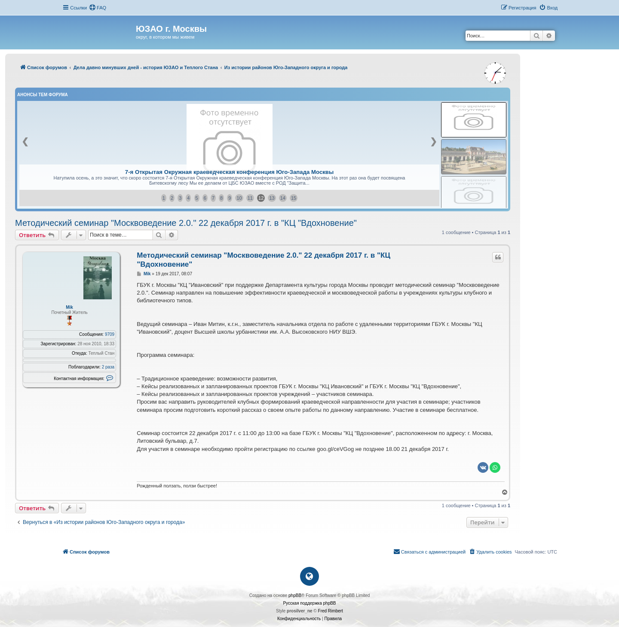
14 (282, 198)
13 (271, 198)
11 (250, 198)
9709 (109, 334)
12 (261, 198)
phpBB (294, 595)
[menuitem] (97, 8)
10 (239, 198)
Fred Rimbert (330, 611)
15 (293, 198)
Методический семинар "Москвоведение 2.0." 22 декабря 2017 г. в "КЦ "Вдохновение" (186, 223)
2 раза (108, 367)
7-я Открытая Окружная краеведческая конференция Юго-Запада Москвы (229, 172)
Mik (69, 307)
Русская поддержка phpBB (309, 603)
